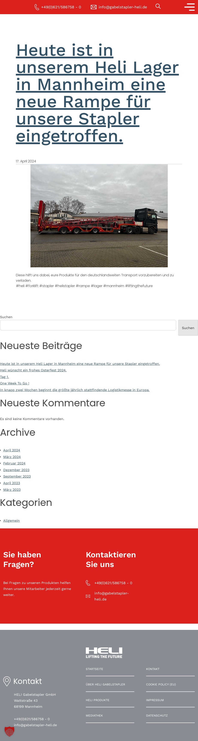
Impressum (155, 700)
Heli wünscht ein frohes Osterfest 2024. (33, 370)
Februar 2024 (14, 463)
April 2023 (11, 483)
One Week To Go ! (14, 383)
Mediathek (94, 715)
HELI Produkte (97, 700)
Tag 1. (4, 377)
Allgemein (11, 521)
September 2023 (17, 476)
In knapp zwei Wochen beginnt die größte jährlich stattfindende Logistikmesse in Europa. (75, 390)
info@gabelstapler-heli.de (35, 725)
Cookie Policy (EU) (161, 684)
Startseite (94, 669)
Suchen (6, 317)
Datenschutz (157, 715)
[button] (9, 731)
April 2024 (11, 450)
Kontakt (152, 669)
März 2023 (12, 490)
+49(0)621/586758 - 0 (32, 719)
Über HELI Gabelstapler (105, 684)
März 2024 (12, 457)
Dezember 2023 (16, 470)
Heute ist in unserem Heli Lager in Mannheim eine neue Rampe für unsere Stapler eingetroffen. (97, 93)
